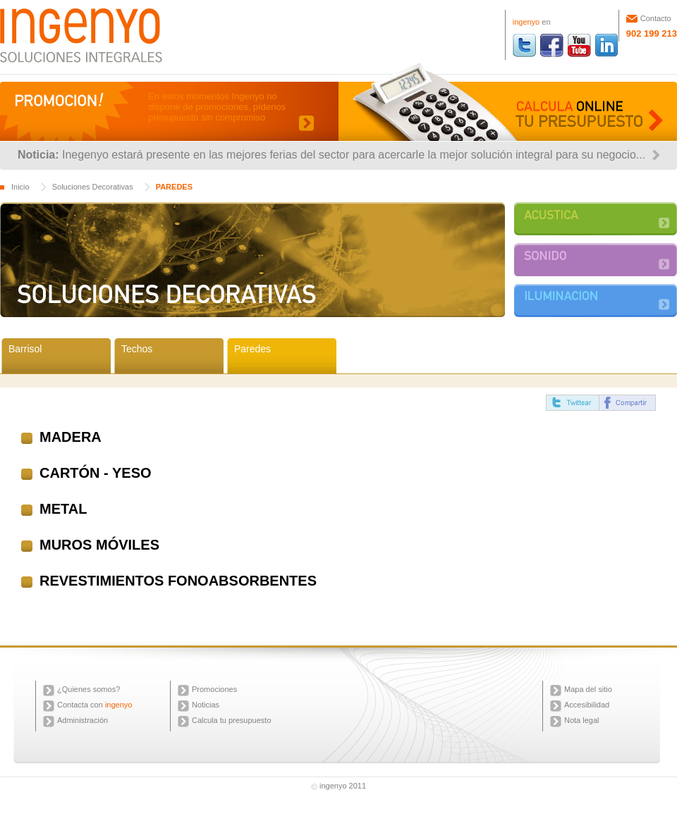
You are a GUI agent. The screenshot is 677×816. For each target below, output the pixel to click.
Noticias (205, 704)
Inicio (20, 187)
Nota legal (581, 720)
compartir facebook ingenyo (627, 403)
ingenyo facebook (551, 45)
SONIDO (595, 259)
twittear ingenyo (572, 403)
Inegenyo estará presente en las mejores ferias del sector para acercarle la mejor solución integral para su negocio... (353, 155)
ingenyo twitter (524, 45)
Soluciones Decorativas (92, 187)
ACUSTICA (595, 218)
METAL (63, 509)
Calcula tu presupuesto (232, 720)
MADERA (70, 437)
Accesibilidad (586, 704)
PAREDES (174, 187)
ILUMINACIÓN (595, 300)
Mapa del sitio (588, 689)
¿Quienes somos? (88, 689)
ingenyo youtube (579, 45)
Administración (82, 720)
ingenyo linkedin (606, 45)
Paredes (252, 348)
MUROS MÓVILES (99, 544)
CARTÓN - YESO (95, 473)
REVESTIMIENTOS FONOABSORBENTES (178, 580)
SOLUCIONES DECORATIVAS (252, 259)
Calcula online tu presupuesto (507, 102)
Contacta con (94, 704)
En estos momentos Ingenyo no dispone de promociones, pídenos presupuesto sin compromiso (217, 107)
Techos (136, 348)
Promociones (214, 689)
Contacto (655, 18)
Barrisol (25, 348)
